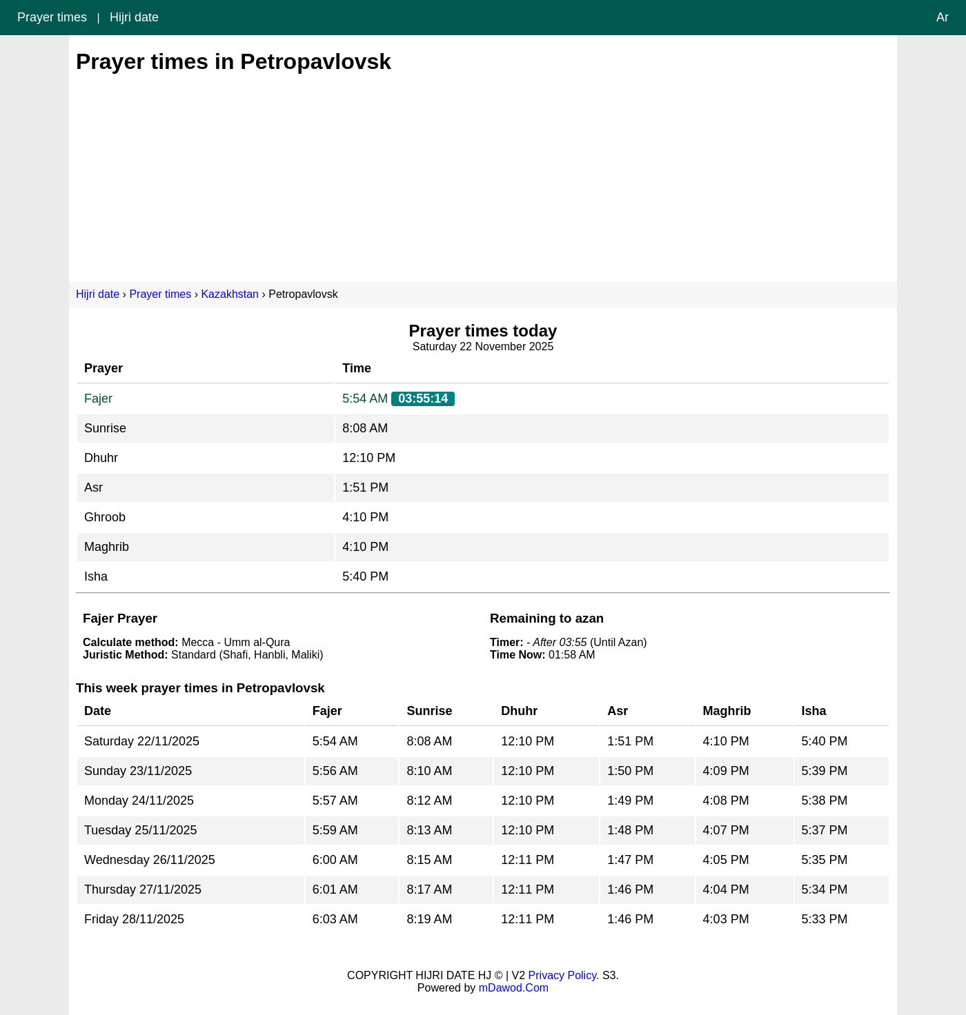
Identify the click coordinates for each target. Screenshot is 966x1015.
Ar (942, 17)
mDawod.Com (514, 988)
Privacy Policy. (564, 975)
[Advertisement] (483, 171)
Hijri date (134, 17)
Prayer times (52, 17)
